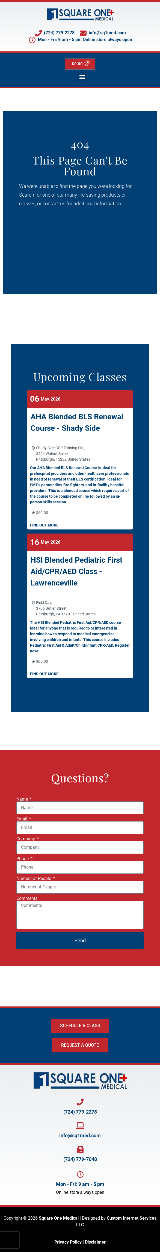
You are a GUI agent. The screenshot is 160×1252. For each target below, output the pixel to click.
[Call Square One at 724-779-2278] (80, 1102)
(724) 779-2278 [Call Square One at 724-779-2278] (80, 1112)
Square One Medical (59, 1218)
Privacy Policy (68, 1242)
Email (22, 819)
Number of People (34, 878)
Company (26, 839)
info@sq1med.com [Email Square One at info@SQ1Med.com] (80, 1135)
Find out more (44, 525)
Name (22, 799)
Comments (26, 898)
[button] (82, 76)
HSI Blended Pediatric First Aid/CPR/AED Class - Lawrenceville (76, 571)
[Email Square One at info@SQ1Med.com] (80, 1125)
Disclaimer (95, 1242)
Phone (23, 859)
